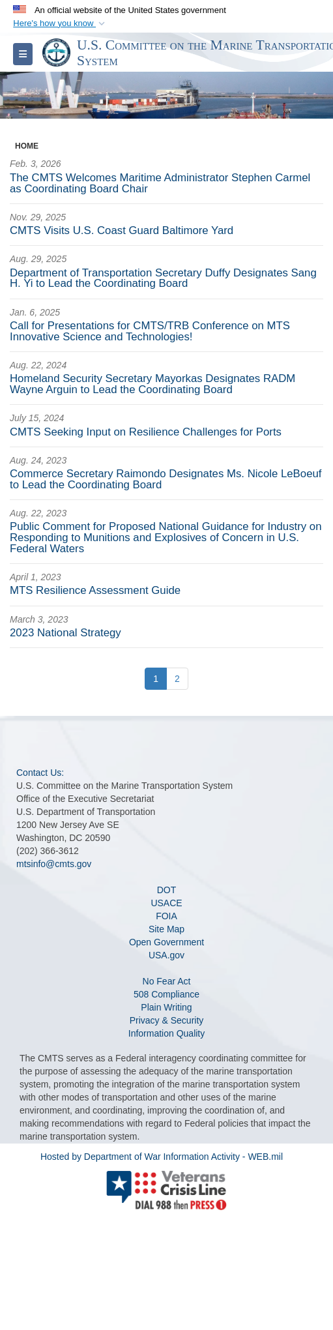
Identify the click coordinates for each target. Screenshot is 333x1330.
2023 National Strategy (65, 633)
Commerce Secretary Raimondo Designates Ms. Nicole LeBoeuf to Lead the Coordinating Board (165, 479)
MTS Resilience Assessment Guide (95, 590)
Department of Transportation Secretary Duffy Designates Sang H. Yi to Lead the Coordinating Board (163, 278)
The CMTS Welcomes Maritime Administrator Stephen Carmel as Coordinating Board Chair (160, 183)
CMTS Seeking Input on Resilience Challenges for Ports (146, 432)
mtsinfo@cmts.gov (53, 864)
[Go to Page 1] (156, 679)
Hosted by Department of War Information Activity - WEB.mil (161, 1156)
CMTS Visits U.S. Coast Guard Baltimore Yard (121, 230)
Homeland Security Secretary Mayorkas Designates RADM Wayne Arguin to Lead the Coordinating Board (152, 384)
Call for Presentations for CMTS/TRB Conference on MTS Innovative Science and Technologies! (150, 331)
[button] (60, 23)
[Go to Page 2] (177, 679)
